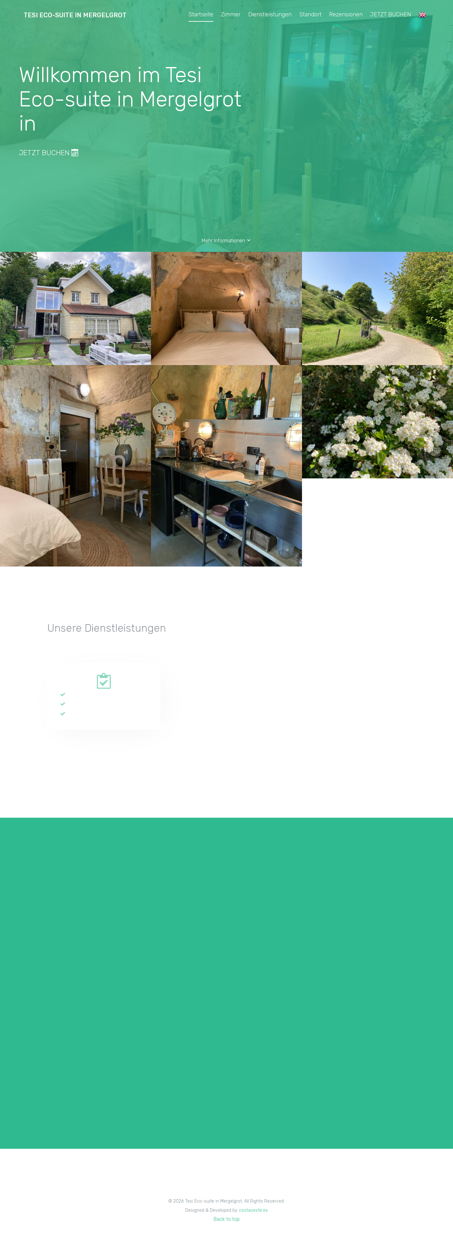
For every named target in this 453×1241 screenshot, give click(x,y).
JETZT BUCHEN (390, 14)
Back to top (227, 1219)
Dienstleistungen (270, 14)
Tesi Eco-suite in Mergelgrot (75, 15)
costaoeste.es (253, 1210)
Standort (310, 14)
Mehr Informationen (226, 241)
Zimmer (231, 14)
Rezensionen (346, 14)
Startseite (200, 14)
